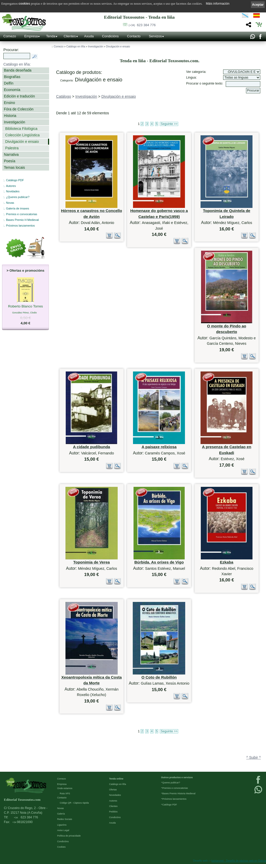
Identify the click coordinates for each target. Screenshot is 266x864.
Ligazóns (61, 825)
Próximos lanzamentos (20, 225)
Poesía (9, 161)
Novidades (12, 191)
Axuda (89, 36)
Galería (61, 813)
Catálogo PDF (15, 180)
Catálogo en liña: (17, 64)
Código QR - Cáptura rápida (74, 803)
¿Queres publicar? (17, 197)
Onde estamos (64, 788)
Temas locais (14, 167)
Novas (10, 202)
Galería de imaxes (17, 208)
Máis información (217, 3)
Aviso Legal (63, 830)
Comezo (9, 36)
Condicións (110, 36)
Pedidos (113, 811)
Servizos (155, 36)
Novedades (115, 795)
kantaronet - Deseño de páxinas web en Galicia (238, 860)
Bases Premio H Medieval (22, 219)
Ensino (9, 103)
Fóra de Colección (19, 109)
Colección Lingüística (22, 135)
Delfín (9, 83)
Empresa (31, 36)
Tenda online (116, 778)
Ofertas (113, 789)
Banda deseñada (17, 70)
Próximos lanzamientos (174, 799)
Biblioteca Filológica (21, 129)
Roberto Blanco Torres (25, 306)
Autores (11, 185)
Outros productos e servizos (177, 777)
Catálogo (63, 96)
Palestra (11, 148)
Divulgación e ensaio (22, 141)
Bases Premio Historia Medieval (179, 793)
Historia (10, 116)
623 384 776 (142, 25)
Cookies (61, 847)
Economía (12, 90)
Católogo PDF (169, 804)
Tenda (50, 36)
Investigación (14, 122)
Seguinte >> (169, 124)
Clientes (70, 36)
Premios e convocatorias (21, 214)
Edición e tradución (19, 96)
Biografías (12, 77)
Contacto (134, 36)
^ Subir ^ (253, 757)
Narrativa (11, 154)
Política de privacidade (69, 835)
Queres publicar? (171, 782)
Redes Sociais (64, 819)
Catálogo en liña (75, 46)
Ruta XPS (65, 793)
